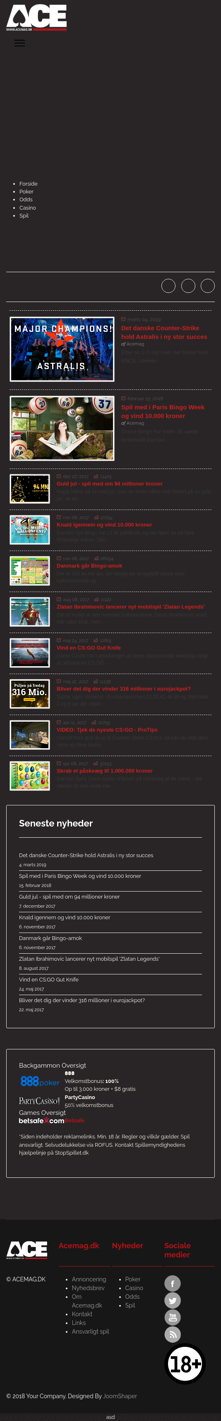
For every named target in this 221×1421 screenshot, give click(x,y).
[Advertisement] (110, 118)
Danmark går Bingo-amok (89, 566)
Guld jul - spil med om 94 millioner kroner (110, 484)
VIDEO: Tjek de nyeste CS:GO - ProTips (107, 730)
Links (79, 1323)
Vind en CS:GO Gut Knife (89, 648)
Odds (26, 199)
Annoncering (89, 1279)
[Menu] (19, 43)
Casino (27, 208)
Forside (28, 184)
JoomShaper (120, 1396)
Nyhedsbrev (88, 1288)
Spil (24, 216)
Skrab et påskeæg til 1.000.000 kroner (105, 771)
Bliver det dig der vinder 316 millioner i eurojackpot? (124, 689)
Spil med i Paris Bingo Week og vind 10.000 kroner (110, 881)
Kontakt (82, 1314)
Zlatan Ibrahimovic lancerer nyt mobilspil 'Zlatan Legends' (131, 607)
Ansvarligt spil (90, 1331)
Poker (26, 191)
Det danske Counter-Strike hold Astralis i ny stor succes (110, 860)
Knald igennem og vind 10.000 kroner (104, 525)
